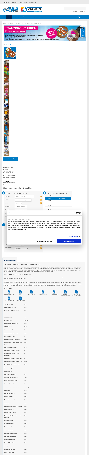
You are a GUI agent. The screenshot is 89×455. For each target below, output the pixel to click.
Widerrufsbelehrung (64, 450)
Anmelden (74, 11)
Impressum (75, 450)
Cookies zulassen (69, 241)
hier (19, 207)
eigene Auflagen (43, 434)
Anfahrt (83, 450)
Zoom (9, 51)
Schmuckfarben (43, 436)
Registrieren (81, 11)
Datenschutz (54, 450)
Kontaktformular (14, 445)
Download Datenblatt (11, 158)
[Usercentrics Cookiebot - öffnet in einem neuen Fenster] (73, 213)
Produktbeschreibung (10, 188)
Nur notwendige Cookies (44, 241)
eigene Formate (43, 432)
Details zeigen (73, 236)
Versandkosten (66, 76)
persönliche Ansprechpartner (46, 438)
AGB (46, 450)
